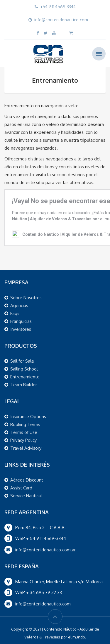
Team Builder (23, 384)
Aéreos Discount (26, 480)
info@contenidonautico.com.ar (45, 550)
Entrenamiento (25, 377)
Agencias (19, 305)
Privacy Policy (23, 440)
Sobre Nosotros (26, 297)
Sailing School (24, 369)
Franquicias (21, 321)
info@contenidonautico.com (43, 604)
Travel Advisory (25, 448)
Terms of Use (23, 432)
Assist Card (21, 488)
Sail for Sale (22, 361)
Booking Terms (25, 424)
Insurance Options (28, 416)
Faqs (14, 313)
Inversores (20, 329)
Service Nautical (26, 495)
